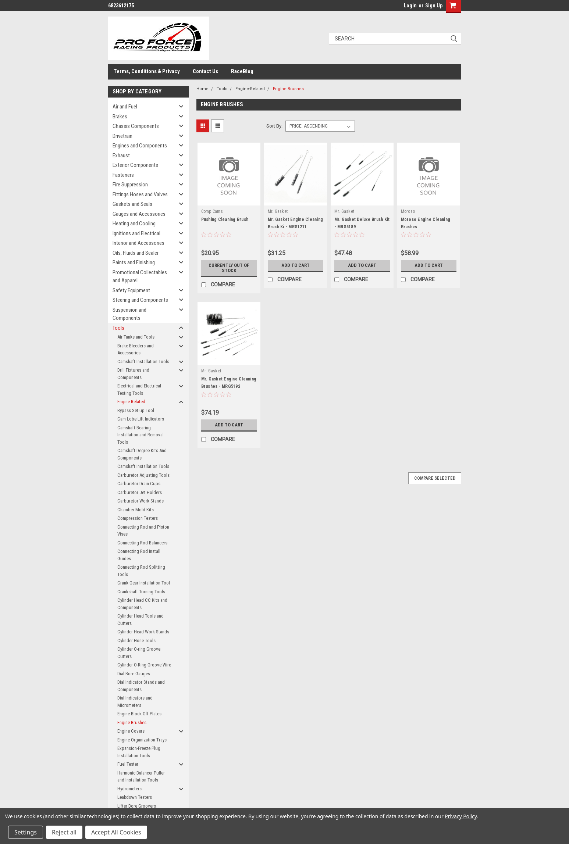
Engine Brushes (131, 722)
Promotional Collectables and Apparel (140, 276)
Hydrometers (129, 788)
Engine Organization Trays (142, 740)
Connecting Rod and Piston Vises (143, 530)
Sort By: (274, 126)
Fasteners (123, 175)
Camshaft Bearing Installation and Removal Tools (140, 435)
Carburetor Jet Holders (139, 492)
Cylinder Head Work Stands (143, 631)
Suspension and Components (129, 314)
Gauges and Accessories (139, 214)
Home (202, 88)
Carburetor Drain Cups (138, 483)
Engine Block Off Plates (139, 713)
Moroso (408, 211)
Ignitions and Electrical (136, 233)
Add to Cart (295, 265)
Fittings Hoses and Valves (140, 194)
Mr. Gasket (278, 211)
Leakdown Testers (134, 797)
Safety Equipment (131, 290)
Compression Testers (137, 518)
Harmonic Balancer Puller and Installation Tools (141, 776)
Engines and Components (140, 145)
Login (410, 5)
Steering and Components (140, 300)
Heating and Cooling (134, 223)
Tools (118, 328)
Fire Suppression (130, 184)
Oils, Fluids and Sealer (136, 253)
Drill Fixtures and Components (133, 373)
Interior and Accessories (138, 243)
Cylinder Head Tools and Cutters (140, 619)
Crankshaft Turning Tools (141, 591)
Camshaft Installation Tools (143, 361)
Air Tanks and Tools (135, 337)
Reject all (64, 832)
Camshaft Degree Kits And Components (142, 454)
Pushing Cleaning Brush (225, 219)
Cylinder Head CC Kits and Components (142, 603)
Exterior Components (135, 165)
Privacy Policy (461, 816)
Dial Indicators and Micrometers (135, 701)
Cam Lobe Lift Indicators (140, 419)
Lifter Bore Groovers (136, 806)
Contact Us (205, 71)
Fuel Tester (127, 764)
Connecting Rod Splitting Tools (141, 570)
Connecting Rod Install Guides (138, 554)
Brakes (120, 116)
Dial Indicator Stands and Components (141, 685)
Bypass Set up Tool (135, 410)
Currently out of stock (228, 267)
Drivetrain (122, 136)
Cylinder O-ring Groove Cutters (138, 652)
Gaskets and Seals (132, 204)
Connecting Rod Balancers (142, 543)
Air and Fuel (125, 106)
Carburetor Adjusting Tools (143, 475)
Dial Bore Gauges (133, 673)
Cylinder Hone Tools (136, 640)
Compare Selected (434, 478)
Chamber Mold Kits (135, 509)
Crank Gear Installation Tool (143, 583)
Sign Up (433, 5)
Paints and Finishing (134, 262)
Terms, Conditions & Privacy (147, 71)
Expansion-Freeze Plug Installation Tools (138, 751)
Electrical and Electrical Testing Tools (139, 389)
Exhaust (121, 155)
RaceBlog (242, 71)
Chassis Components (136, 126)
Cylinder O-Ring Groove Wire (144, 665)
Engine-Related (131, 401)
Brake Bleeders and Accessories (135, 349)
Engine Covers (131, 731)
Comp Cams (212, 211)
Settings (25, 832)
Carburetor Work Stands (140, 501)
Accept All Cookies (116, 832)
